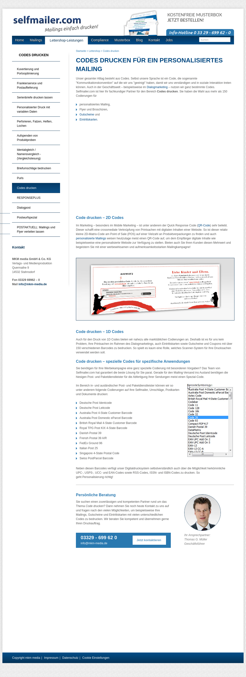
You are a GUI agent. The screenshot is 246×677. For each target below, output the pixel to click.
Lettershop (94, 51)
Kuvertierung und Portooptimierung (28, 71)
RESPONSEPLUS (28, 197)
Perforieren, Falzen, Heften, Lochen (34, 123)
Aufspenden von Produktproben (27, 138)
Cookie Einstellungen (95, 657)
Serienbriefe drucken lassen (35, 97)
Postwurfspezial (27, 217)
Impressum (51, 657)
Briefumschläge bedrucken (34, 168)
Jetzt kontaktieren (149, 540)
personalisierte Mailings (91, 238)
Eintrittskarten (88, 119)
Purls (20, 178)
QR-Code (204, 225)
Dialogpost (24, 207)
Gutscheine (87, 114)
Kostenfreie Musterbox (194, 17)
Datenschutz (70, 657)
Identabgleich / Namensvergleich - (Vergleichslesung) (29, 154)
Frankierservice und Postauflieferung (29, 85)
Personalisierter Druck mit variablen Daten (33, 109)
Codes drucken (26, 188)
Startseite (81, 51)
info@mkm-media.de (94, 543)
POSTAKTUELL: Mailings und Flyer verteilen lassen (36, 229)
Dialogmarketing (157, 87)
